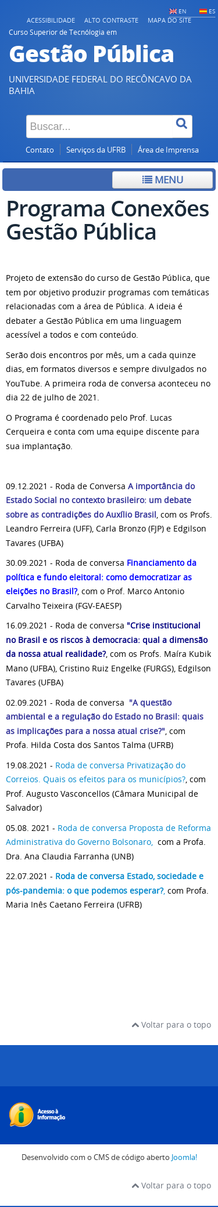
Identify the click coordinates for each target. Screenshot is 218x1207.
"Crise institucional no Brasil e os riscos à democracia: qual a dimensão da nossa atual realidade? (107, 639)
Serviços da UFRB (96, 150)
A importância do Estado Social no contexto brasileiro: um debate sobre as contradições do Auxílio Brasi (100, 500)
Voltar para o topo (171, 1024)
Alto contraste (111, 20)
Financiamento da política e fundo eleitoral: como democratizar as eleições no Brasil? (101, 577)
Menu (162, 179)
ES (212, 11)
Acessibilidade (51, 20)
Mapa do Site (169, 20)
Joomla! (184, 1157)
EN (182, 11)
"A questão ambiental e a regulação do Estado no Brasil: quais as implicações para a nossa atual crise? (104, 716)
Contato (40, 150)
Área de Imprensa (168, 150)
